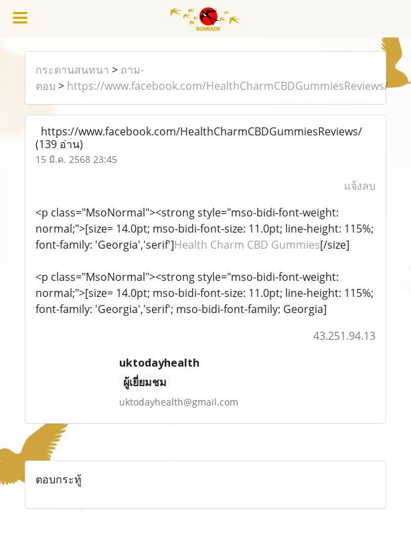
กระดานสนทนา (72, 69)
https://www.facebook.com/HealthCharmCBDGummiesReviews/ (227, 85)
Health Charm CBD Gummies (247, 244)
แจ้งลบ (360, 185)
